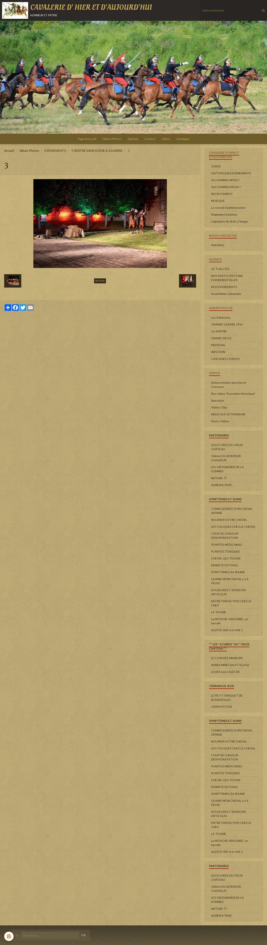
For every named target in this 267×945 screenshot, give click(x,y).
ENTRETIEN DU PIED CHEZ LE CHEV (231, 603)
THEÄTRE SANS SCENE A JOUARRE (96, 150)
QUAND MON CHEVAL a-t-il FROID (229, 581)
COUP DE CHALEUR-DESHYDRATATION (225, 535)
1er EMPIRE (219, 331)
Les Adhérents (220, 317)
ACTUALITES (220, 269)
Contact (149, 139)
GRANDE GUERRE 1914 (227, 324)
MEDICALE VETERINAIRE (228, 414)
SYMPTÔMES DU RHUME (228, 572)
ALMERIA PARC (221, 485)
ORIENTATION (221, 706)
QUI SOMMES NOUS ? (226, 187)
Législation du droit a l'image (229, 221)
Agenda (133, 139)
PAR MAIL (217, 245)
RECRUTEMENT (222, 194)
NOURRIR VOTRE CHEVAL (229, 520)
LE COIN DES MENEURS (227, 658)
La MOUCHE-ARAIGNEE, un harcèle (229, 621)
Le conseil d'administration (228, 207)
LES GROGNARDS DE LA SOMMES (227, 469)
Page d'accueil (87, 139)
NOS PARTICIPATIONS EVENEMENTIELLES (227, 278)
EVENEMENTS (55, 150)
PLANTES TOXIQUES (225, 551)
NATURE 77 (219, 478)
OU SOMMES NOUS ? (225, 180)
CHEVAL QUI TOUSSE (226, 558)
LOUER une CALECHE (225, 672)
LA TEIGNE (218, 612)
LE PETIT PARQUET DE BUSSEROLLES (227, 697)
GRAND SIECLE (221, 338)
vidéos (166, 139)
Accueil (9, 150)
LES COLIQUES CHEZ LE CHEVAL (233, 526)
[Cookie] (9, 936)
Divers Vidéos (220, 421)
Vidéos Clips (219, 407)
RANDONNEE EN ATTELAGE (230, 665)
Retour (100, 280)
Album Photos (112, 139)
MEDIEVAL (218, 345)
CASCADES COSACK (225, 359)
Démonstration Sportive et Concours (228, 384)
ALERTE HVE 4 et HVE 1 (227, 630)
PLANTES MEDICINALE (226, 544)
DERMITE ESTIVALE (224, 565)
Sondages (183, 139)
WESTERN (218, 352)
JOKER (215, 166)
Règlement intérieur (224, 214)
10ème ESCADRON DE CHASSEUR (226, 458)
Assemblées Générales (226, 293)
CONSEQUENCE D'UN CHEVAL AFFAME (232, 511)
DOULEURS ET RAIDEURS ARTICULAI (228, 592)
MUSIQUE (218, 200)
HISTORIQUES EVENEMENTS (231, 173)
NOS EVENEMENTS (224, 287)
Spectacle (217, 400)
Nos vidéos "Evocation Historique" (233, 393)
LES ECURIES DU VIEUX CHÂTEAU (227, 447)
